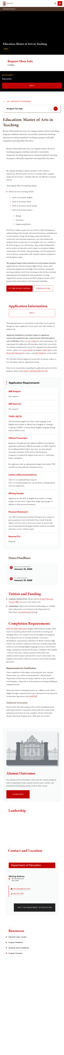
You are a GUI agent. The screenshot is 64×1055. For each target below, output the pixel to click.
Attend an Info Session (19, 288)
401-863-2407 (18, 893)
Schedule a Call (43, 288)
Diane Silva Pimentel (14, 353)
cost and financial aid (26, 612)
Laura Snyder (28, 350)
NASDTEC (33, 696)
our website (32, 341)
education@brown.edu (21, 888)
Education (7, 79)
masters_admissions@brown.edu (35, 371)
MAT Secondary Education (16, 628)
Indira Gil (46, 350)
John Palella (39, 353)
